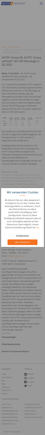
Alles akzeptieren (22, 242)
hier (37, 227)
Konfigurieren (22, 235)
